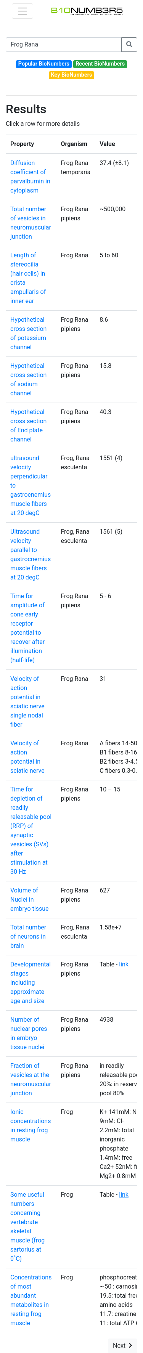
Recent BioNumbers (100, 64)
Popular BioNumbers (43, 64)
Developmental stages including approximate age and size (30, 983)
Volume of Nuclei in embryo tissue (29, 899)
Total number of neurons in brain (28, 936)
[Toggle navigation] (22, 11)
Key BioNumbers (71, 75)
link (124, 964)
